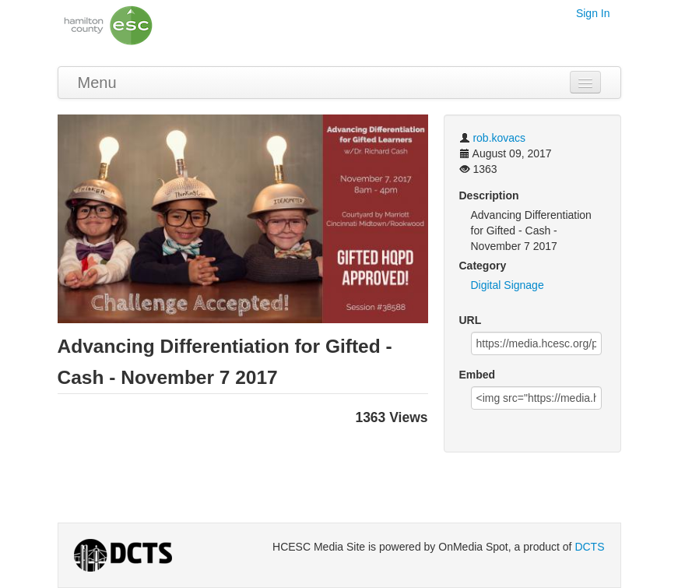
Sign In (593, 13)
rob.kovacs (498, 138)
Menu (97, 82)
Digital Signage (507, 285)
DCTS (589, 546)
